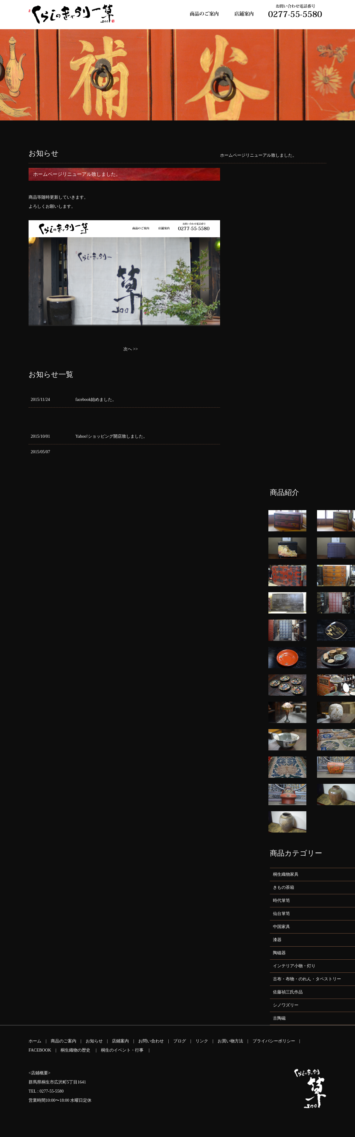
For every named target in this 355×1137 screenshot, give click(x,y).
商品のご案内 (63, 1041)
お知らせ (94, 1041)
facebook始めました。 (95, 399)
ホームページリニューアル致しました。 (258, 155)
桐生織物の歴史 (75, 1050)
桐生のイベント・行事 (123, 1050)
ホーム (35, 1041)
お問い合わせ (151, 1041)
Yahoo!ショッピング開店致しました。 (111, 436)
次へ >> (130, 349)
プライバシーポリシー (274, 1041)
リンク (201, 1041)
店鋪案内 (120, 1041)
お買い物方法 (230, 1041)
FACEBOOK (40, 1050)
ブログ (179, 1041)
